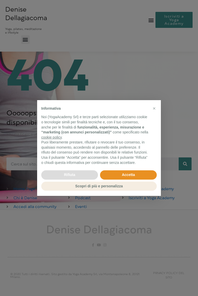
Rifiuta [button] (69, 175)
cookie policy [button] (51, 137)
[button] (154, 108)
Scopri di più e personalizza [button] (99, 186)
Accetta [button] (128, 175)
